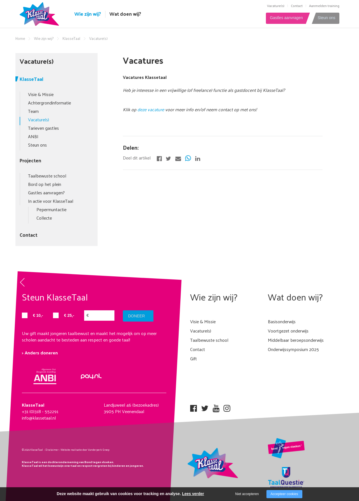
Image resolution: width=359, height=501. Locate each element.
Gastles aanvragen (284, 18)
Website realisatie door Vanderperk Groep (85, 449)
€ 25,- (69, 315)
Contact (297, 6)
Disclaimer (52, 449)
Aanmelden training (324, 6)
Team (33, 111)
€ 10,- (38, 315)
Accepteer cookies (284, 494)
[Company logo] (41, 13)
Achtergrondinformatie (49, 103)
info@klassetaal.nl (39, 418)
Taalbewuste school (47, 176)
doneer (136, 316)
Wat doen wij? (125, 13)
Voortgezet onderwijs (288, 331)
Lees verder (193, 493)
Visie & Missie (41, 94)
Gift (193, 358)
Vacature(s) (275, 6)
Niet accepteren (247, 494)
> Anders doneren (40, 353)
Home (20, 38)
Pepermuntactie (51, 209)
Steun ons (326, 18)
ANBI (33, 136)
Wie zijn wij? (87, 13)
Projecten (30, 160)
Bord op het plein (44, 184)
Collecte (44, 218)
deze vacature (151, 109)
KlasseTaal (71, 38)
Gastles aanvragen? (46, 192)
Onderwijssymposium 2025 (293, 349)
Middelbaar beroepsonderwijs (296, 340)
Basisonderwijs (282, 321)
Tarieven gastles (43, 128)
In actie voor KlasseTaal (50, 201)
